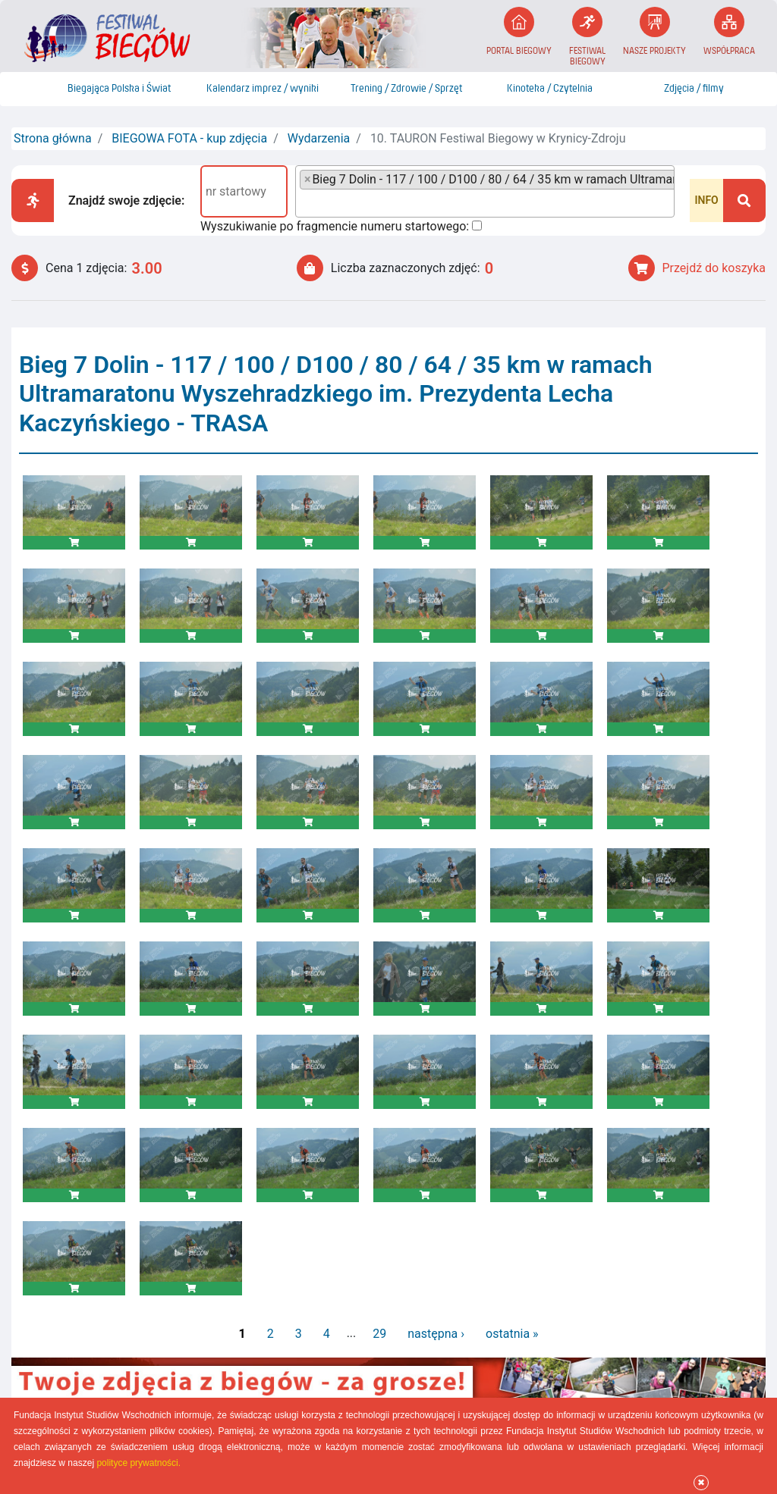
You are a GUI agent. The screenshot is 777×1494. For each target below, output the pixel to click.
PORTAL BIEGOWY (519, 31)
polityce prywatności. (138, 1463)
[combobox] (485, 191)
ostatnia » (512, 1333)
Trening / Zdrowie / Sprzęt (406, 89)
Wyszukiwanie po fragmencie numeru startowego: (334, 226)
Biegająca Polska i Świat (119, 89)
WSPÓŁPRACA (729, 31)
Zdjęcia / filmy (694, 89)
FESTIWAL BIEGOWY (587, 37)
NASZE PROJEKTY (654, 31)
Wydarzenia (319, 138)
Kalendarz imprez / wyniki (262, 89)
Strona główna (53, 138)
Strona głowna (28, 89)
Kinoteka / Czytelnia (550, 89)
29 (379, 1333)
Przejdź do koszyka (697, 268)
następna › (435, 1333)
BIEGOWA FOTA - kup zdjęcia (189, 138)
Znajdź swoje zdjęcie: (126, 200)
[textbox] (304, 202)
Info (706, 200)
